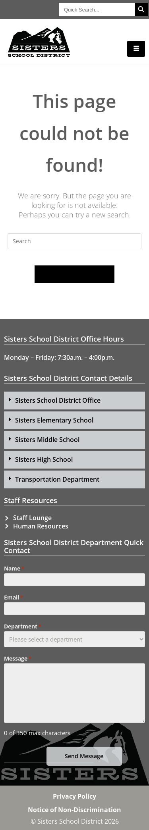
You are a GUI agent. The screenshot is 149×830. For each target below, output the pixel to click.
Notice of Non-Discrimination (74, 809)
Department (22, 626)
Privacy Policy (74, 796)
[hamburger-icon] (136, 49)
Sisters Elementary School (54, 420)
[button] (74, 400)
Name (14, 568)
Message (17, 658)
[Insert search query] (75, 241)
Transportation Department (57, 479)
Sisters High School (44, 459)
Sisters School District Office (58, 400)
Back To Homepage (74, 274)
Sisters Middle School (47, 439)
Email (13, 597)
